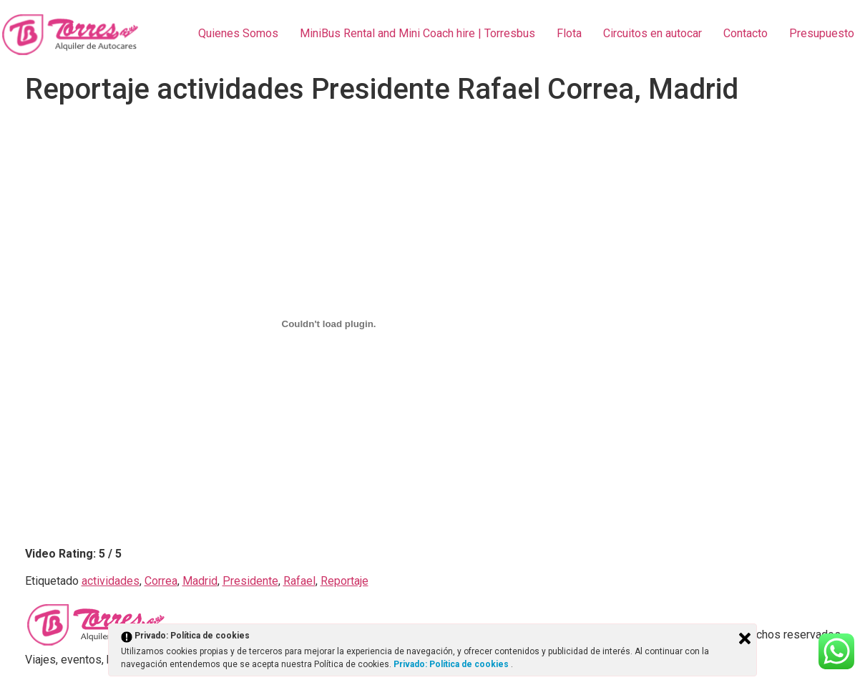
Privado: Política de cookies (452, 664)
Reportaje (344, 581)
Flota (569, 33)
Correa (161, 581)
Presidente (250, 581)
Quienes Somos (238, 33)
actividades (111, 581)
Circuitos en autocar (652, 33)
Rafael (299, 581)
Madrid (200, 581)
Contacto (745, 33)
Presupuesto (821, 33)
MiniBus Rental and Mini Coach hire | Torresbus (417, 33)
